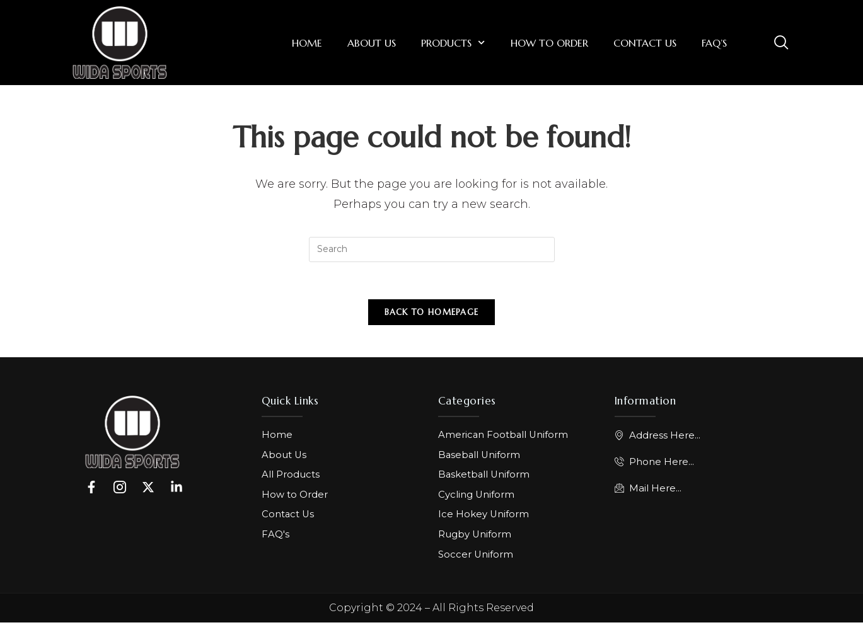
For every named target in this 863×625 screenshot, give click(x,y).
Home (307, 43)
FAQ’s (714, 43)
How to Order (549, 43)
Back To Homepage (432, 313)
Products (453, 42)
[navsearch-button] (781, 42)
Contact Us (644, 43)
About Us (371, 43)
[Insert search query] (432, 249)
